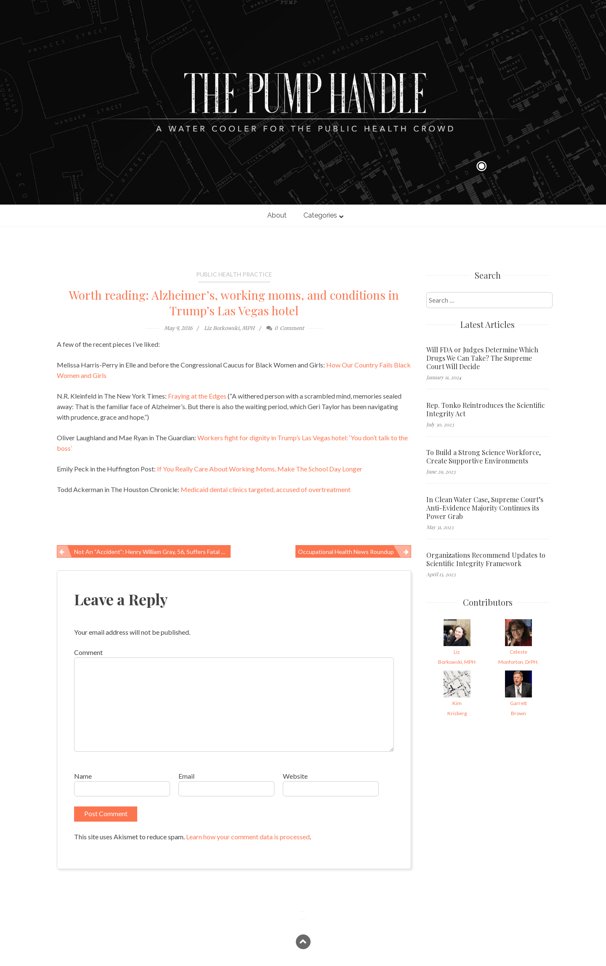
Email (186, 776)
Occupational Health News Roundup (346, 551)
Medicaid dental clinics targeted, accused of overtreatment (266, 489)
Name (83, 776)
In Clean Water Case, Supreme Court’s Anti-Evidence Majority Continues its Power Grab (484, 508)
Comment (88, 652)
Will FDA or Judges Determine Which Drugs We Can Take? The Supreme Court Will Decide (482, 358)
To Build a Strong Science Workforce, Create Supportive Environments (483, 456)
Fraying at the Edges (197, 396)
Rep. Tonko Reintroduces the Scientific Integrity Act (485, 409)
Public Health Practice (234, 274)
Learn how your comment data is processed (248, 837)
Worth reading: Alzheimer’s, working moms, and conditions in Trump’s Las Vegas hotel (234, 302)
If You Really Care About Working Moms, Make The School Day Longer (259, 469)
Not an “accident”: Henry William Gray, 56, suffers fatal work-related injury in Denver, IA (152, 551)
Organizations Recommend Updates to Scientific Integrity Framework (485, 559)
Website (295, 776)
